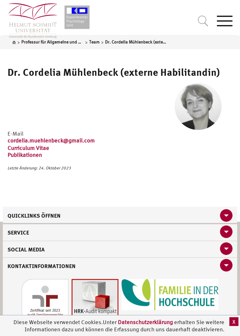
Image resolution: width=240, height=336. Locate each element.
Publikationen (25, 155)
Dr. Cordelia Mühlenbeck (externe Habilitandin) (114, 72)
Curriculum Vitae (28, 148)
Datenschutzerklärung (145, 322)
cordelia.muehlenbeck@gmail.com (51, 140)
